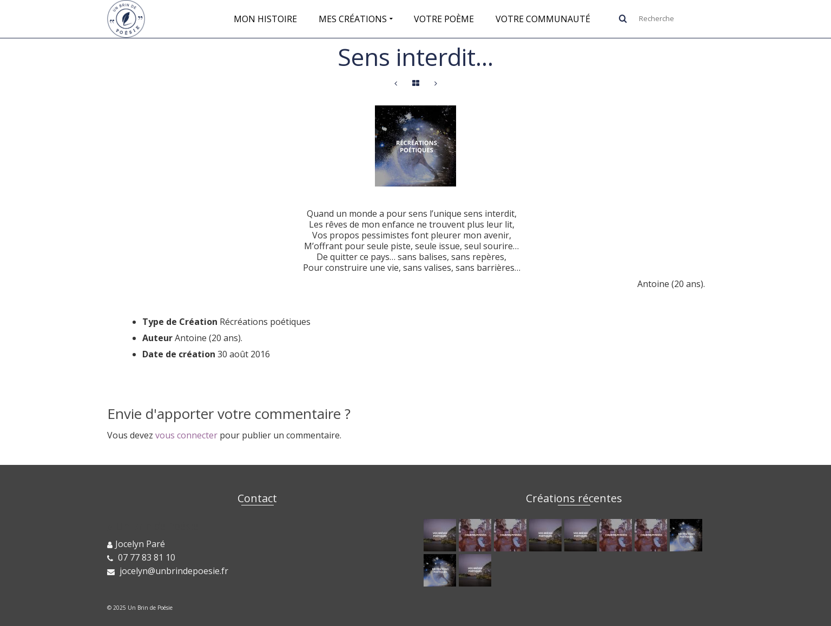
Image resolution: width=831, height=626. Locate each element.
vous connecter (186, 435)
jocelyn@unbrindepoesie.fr (167, 571)
